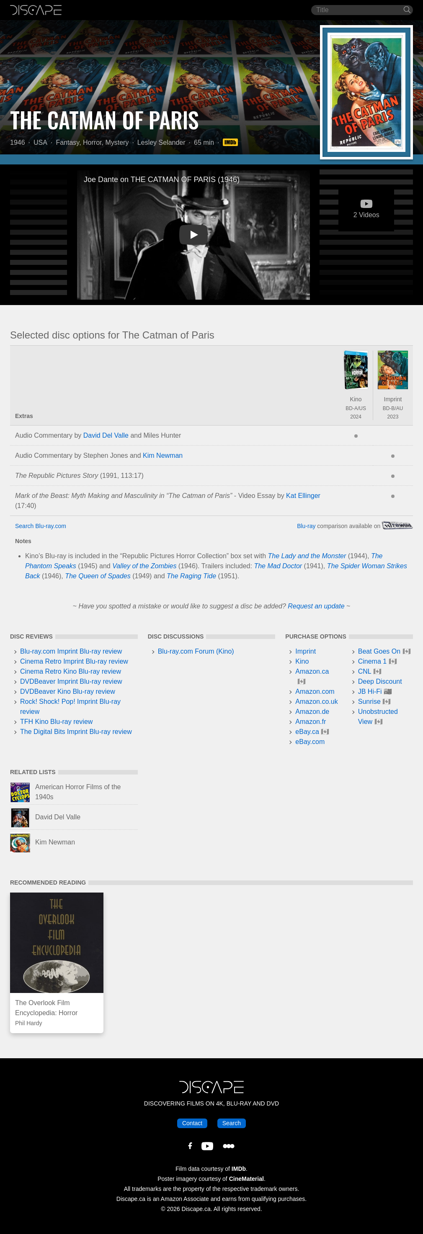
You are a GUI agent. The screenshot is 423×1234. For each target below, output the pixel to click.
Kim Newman (163, 455)
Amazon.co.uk (316, 701)
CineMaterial (246, 1178)
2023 (393, 417)
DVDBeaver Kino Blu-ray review (67, 691)
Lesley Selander (161, 142)
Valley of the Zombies (144, 566)
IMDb (239, 1168)
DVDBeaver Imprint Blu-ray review (71, 681)
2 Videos (366, 211)
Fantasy (67, 142)
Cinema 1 (372, 661)
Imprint (393, 399)
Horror (92, 142)
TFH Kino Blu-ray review (56, 721)
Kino (356, 399)
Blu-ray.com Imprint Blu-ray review (71, 651)
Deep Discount (380, 681)
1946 (17, 142)
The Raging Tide (191, 576)
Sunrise (369, 701)
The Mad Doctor (278, 566)
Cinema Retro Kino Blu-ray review (70, 671)
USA (40, 142)
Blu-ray (306, 526)
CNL (364, 671)
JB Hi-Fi (370, 691)
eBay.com (310, 741)
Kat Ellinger (303, 495)
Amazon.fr (310, 721)
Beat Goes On (379, 651)
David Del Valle (106, 435)
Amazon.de (312, 711)
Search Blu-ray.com (40, 526)
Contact (192, 1123)
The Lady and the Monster (307, 555)
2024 (355, 417)
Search (231, 1123)
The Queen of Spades (98, 576)
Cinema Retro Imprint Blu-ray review (74, 661)
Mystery (117, 142)
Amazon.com (314, 691)
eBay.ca (307, 731)
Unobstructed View (378, 716)
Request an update (316, 606)
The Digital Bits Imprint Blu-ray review (76, 731)
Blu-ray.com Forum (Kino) (196, 651)
